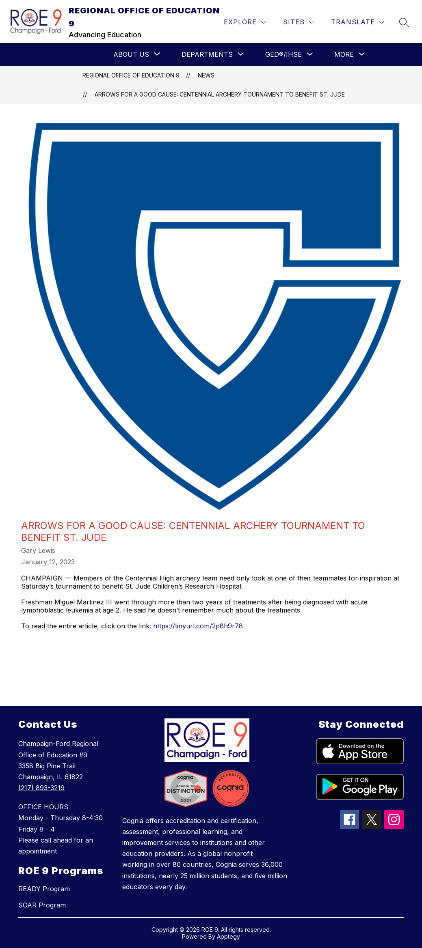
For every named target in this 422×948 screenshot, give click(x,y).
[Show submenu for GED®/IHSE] (283, 54)
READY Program (44, 889)
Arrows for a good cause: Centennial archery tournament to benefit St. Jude (220, 94)
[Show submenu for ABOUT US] (131, 54)
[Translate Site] (357, 22)
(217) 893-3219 (41, 788)
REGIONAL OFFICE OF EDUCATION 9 (131, 75)
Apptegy (228, 936)
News (206, 75)
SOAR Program (42, 905)
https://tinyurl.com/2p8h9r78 (198, 626)
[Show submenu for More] (344, 54)
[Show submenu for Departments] (207, 54)
